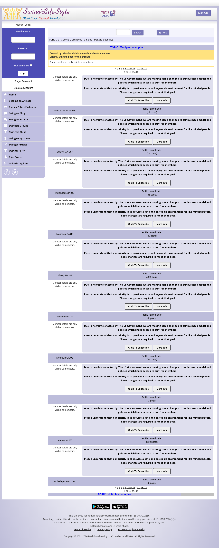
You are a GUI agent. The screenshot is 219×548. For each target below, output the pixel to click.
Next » (144, 68)
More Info (162, 100)
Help (163, 32)
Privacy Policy (104, 529)
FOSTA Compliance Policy (131, 529)
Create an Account (23, 88)
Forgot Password (23, 81)
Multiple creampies (103, 39)
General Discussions (71, 39)
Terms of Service (82, 529)
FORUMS (54, 39)
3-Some (88, 39)
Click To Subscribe (138, 100)
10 (133, 68)
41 (138, 68)
